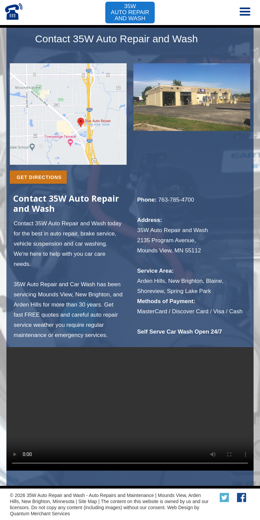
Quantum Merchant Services (40, 513)
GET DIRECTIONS (39, 177)
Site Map (87, 501)
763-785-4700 (176, 200)
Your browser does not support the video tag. (130, 409)
